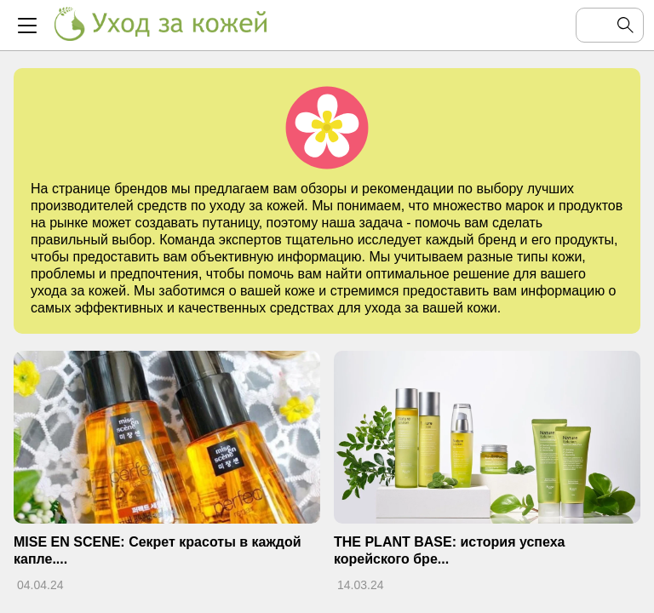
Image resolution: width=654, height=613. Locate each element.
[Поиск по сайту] (596, 25)
